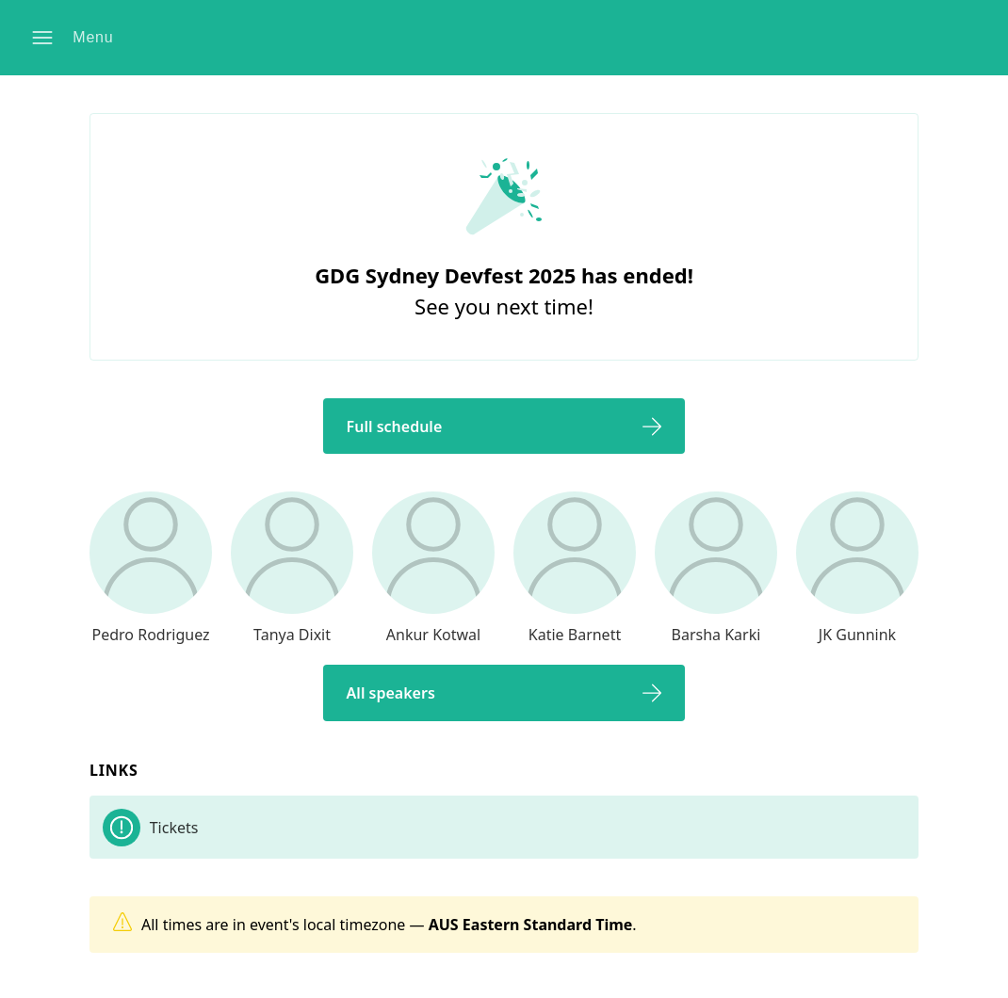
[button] (76, 37)
